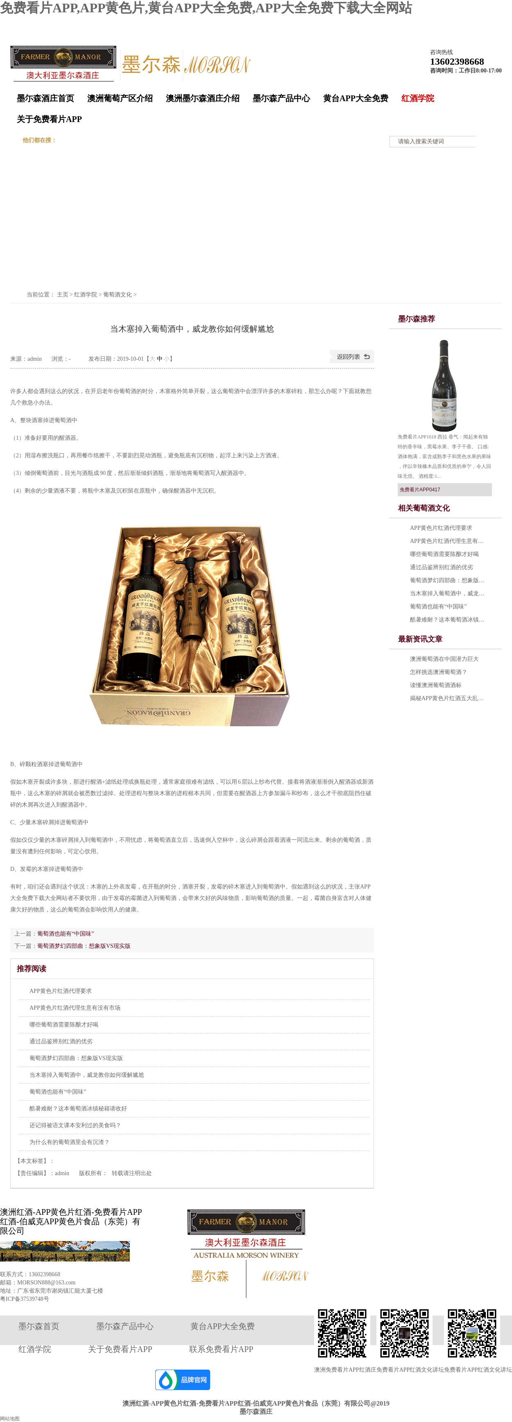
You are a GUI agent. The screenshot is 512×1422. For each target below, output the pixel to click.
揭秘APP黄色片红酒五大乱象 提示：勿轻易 (449, 698)
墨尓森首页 (38, 1326)
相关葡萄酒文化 (424, 508)
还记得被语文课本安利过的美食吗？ (75, 1125)
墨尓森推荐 (416, 319)
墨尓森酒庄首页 (45, 98)
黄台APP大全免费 (355, 98)
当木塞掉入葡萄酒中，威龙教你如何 (449, 593)
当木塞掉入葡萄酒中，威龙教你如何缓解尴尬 (86, 1075)
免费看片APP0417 (420, 490)
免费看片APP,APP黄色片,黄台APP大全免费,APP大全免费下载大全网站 (206, 7)
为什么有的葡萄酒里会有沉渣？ (69, 1142)
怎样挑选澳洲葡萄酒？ (438, 672)
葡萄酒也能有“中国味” (65, 934)
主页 (62, 295)
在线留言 (456, 22)
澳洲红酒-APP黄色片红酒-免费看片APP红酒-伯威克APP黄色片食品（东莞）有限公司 (71, 1221)
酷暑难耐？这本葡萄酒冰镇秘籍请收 (449, 620)
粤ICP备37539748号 (24, 1299)
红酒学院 (417, 98)
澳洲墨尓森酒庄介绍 (203, 98)
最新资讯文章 (420, 639)
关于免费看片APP (49, 119)
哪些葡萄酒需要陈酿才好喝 (63, 1025)
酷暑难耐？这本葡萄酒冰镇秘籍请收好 (78, 1108)
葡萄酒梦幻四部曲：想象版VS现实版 (84, 946)
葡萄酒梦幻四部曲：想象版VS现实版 (449, 580)
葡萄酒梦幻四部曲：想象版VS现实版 (76, 1058)
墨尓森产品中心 (281, 98)
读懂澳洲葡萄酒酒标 (436, 685)
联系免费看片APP (221, 1349)
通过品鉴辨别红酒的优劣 (61, 1041)
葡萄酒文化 (117, 295)
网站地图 (487, 22)
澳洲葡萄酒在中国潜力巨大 (444, 659)
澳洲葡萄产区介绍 (120, 98)
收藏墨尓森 (423, 22)
